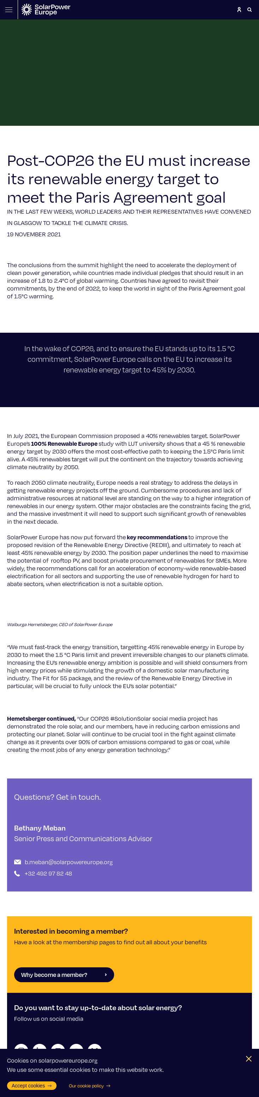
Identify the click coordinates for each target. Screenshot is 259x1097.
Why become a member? (64, 974)
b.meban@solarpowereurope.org (69, 862)
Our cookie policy (90, 1085)
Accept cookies (32, 1085)
